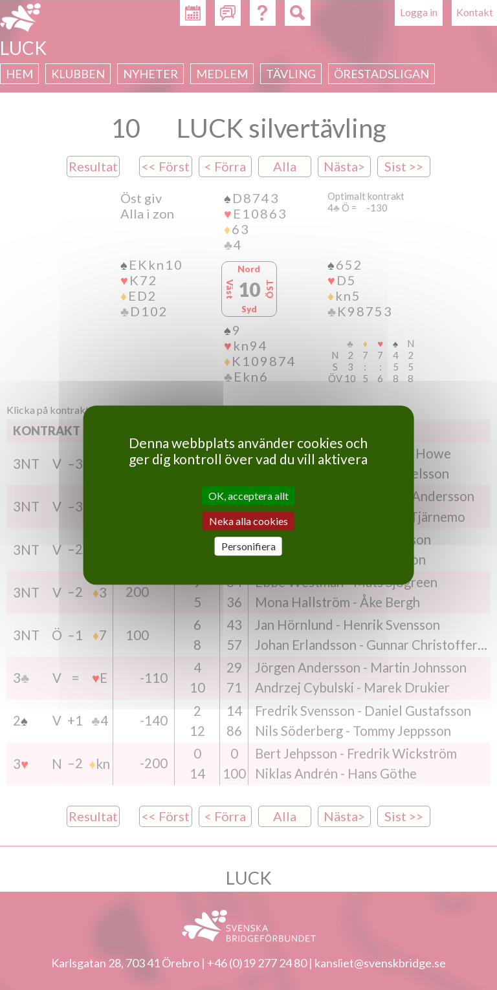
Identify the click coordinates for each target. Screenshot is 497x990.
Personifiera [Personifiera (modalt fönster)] (248, 546)
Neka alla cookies (248, 521)
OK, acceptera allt (248, 496)
